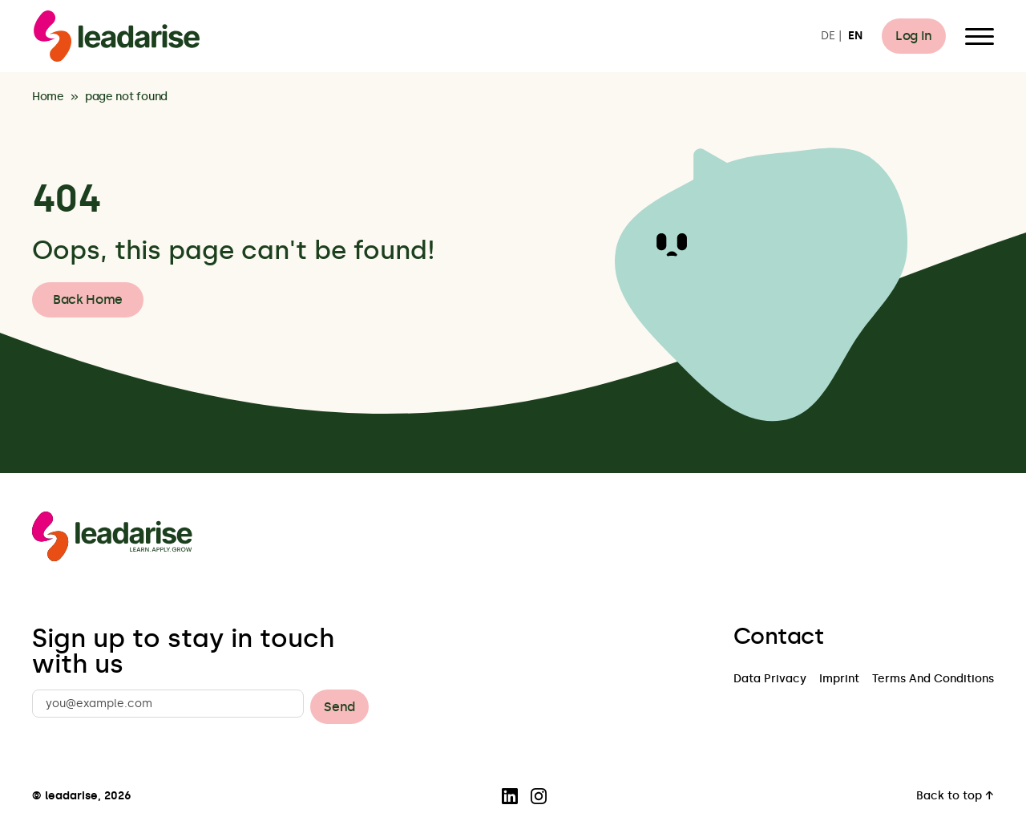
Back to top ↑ (955, 797)
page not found (126, 97)
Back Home (88, 299)
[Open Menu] (979, 36)
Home (48, 97)
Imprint (839, 679)
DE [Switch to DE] (828, 36)
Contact (778, 636)
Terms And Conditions (933, 679)
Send (339, 706)
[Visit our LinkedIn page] (510, 796)
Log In (913, 35)
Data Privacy (769, 679)
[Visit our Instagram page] (539, 796)
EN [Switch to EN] (855, 36)
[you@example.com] (168, 704)
